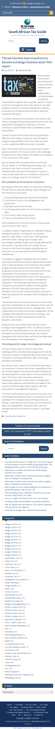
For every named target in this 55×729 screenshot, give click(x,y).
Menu (27, 49)
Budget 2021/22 (11, 549)
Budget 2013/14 (11, 524)
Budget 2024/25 (11, 555)
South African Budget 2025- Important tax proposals (25, 510)
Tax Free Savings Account (15, 647)
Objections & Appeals (13, 619)
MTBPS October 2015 (13, 613)
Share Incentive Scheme (14, 638)
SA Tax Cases (31, 705)
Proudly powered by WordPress (17, 721)
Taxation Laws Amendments (16, 653)
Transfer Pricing (11, 659)
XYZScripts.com (37, 728)
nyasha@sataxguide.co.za (35, 3)
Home (9, 705)
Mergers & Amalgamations (15, 604)
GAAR (7, 589)
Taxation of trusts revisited (27, 425)
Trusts (7, 662)
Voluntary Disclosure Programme (18, 675)
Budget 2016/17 (11, 533)
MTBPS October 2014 (13, 610)
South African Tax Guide (27, 32)
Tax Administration (12, 644)
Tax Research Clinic (40, 712)
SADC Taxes (41, 707)
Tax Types (44, 705)
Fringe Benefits (11, 586)
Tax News (19, 705)
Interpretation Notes (13, 598)
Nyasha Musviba (24, 70)
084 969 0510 (17, 3)
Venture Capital (11, 671)
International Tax (11, 595)
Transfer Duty (10, 656)
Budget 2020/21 (11, 546)
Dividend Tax (10, 573)
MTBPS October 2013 (13, 607)
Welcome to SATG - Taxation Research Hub (31, 7)
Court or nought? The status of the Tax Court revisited (26, 498)
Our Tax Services (16, 710)
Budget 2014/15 (11, 527)
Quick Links (7, 13)
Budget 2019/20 (11, 543)
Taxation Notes (27, 707)
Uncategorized (10, 665)
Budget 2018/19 (11, 539)
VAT (6, 668)
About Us (27, 715)
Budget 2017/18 (11, 536)
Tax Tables (13, 707)
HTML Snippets (18, 728)
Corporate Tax (10, 416)
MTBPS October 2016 (13, 616)
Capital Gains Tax (12, 558)
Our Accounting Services (35, 710)
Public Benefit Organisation (15, 625)
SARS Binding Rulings (13, 635)
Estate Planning (11, 582)
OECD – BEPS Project (13, 622)
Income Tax (21, 416)
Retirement (9, 632)
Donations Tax (11, 576)
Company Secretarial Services (18, 712)
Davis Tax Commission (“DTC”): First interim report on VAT (27, 432)
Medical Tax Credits (12, 601)
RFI (19, 715)
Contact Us (38, 715)
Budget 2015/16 (11, 530)
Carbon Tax (9, 561)
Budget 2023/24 (11, 552)
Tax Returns (9, 650)
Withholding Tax (11, 678)
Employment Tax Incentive (15, 579)
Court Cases (10, 567)
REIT (7, 628)
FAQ (13, 715)
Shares (7, 641)
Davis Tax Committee (13, 570)
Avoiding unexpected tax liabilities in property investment (27, 501)
